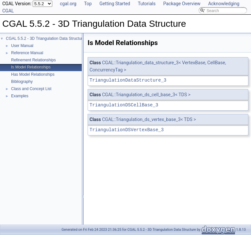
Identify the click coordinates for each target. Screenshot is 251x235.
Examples (19, 96)
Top (88, 3)
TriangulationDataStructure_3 (128, 80)
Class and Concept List (31, 88)
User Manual (22, 45)
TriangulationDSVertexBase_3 (127, 130)
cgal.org (68, 3)
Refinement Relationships (33, 60)
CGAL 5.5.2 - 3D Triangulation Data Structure (45, 38)
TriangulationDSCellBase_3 (124, 105)
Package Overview (181, 3)
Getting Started (114, 3)
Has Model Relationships (33, 74)
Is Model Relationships (31, 67)
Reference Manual (27, 53)
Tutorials (147, 3)
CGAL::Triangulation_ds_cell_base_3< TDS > (146, 94)
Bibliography (22, 81)
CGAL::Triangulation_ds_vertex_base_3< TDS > (149, 119)
